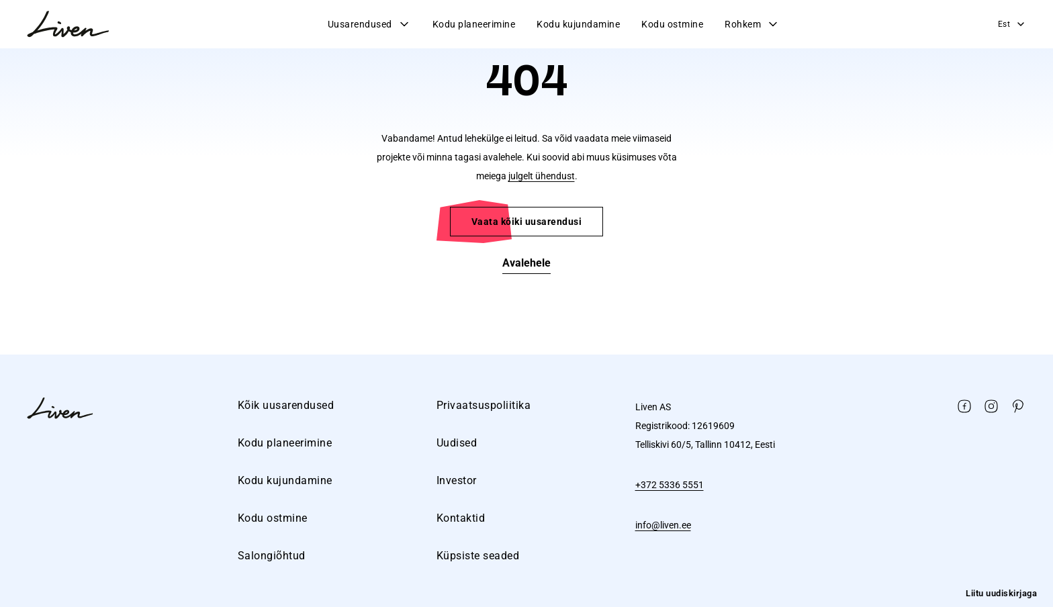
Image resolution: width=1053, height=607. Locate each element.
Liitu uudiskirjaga (1001, 593)
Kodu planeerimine (474, 24)
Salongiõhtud (272, 555)
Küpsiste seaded (478, 555)
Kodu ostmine (672, 24)
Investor (457, 480)
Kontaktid (461, 518)
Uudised (457, 442)
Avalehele (526, 262)
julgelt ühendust (541, 176)
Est (1012, 24)
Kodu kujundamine (578, 24)
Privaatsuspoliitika (484, 405)
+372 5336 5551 (669, 484)
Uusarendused (369, 24)
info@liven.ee (663, 525)
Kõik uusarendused (286, 405)
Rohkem (752, 24)
